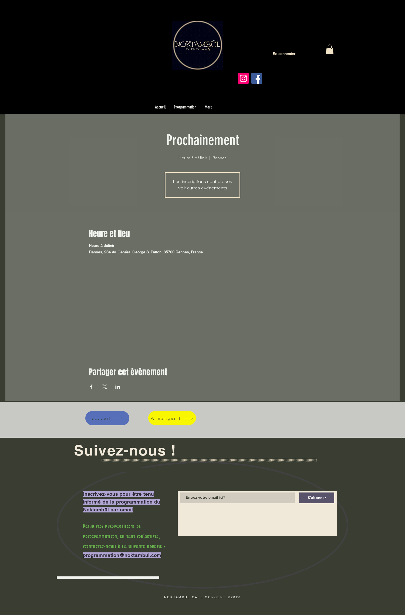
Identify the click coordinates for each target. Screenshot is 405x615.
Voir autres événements (202, 188)
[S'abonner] (316, 497)
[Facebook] (256, 78)
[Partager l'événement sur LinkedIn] (117, 387)
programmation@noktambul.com (122, 555)
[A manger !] (172, 418)
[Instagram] (243, 78)
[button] (330, 49)
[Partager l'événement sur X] (104, 387)
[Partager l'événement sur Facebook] (91, 387)
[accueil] (107, 418)
